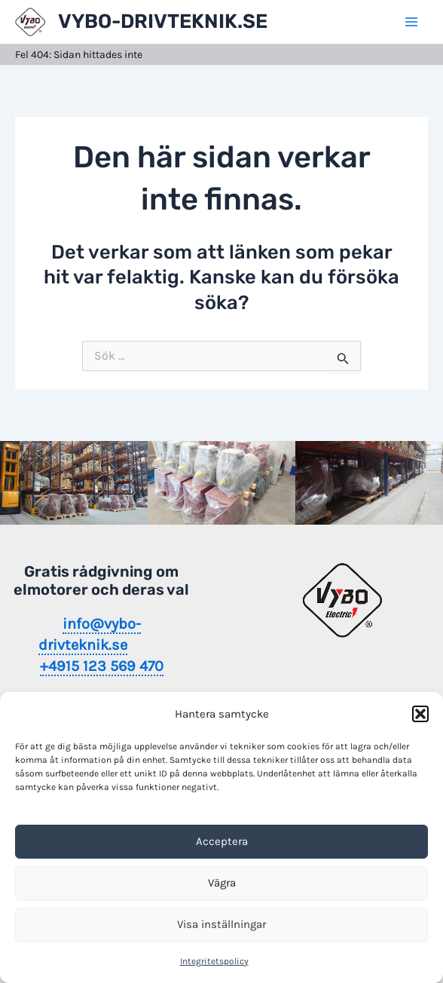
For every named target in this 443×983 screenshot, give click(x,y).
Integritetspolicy (214, 961)
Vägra (222, 883)
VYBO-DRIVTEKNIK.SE (162, 21)
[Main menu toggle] (411, 21)
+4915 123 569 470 (101, 666)
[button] (420, 713)
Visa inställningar (221, 924)
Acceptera (222, 841)
